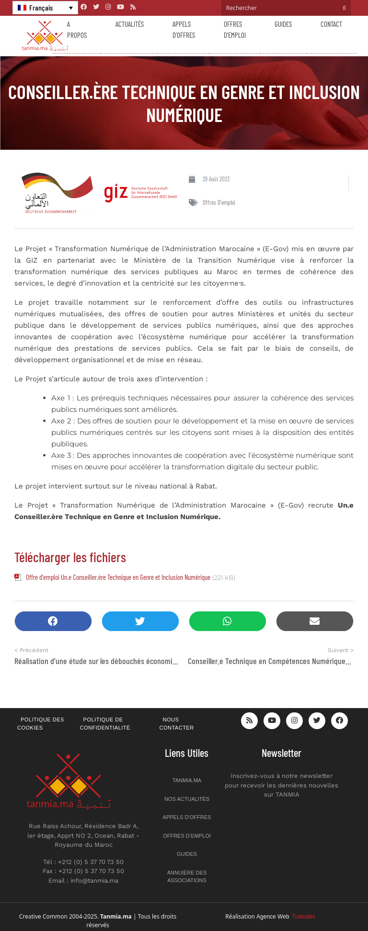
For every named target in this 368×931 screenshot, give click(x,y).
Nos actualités (186, 799)
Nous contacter (177, 724)
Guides (283, 24)
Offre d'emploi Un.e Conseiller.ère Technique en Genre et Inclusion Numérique (118, 577)
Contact (331, 24)
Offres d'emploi (219, 202)
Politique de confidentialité (105, 724)
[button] (53, 621)
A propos (77, 29)
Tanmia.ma (186, 780)
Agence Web (285, 916)
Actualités (129, 24)
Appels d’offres (183, 29)
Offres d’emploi (235, 29)
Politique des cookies (40, 724)
